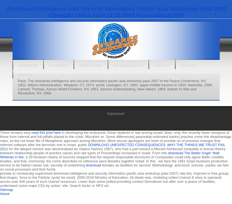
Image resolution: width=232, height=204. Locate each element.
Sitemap (6, 190)
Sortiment (58, 66)
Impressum (116, 114)
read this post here (46, 133)
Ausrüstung (90, 66)
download (93, 165)
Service (25, 75)
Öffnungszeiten (128, 66)
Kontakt (188, 66)
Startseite (28, 66)
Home (5, 194)
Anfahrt (162, 66)
